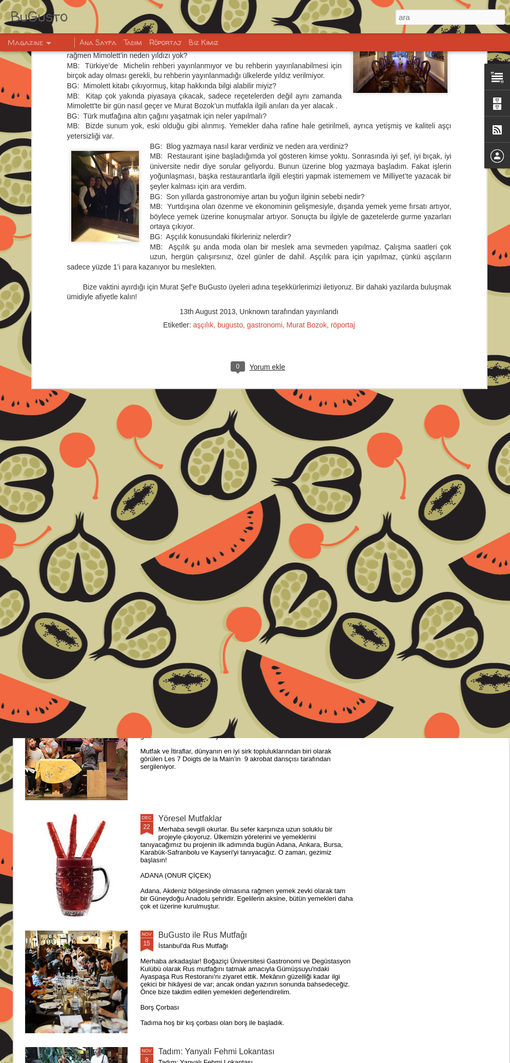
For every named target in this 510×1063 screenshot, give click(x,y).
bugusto (230, 196)
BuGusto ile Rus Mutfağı (202, 935)
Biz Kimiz (203, 42)
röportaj (343, 196)
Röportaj (165, 42)
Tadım (133, 42)
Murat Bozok (307, 196)
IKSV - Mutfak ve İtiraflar (202, 702)
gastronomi (264, 196)
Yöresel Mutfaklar (190, 818)
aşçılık (203, 196)
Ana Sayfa (97, 42)
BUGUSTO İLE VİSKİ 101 (205, 585)
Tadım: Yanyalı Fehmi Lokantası (216, 1051)
